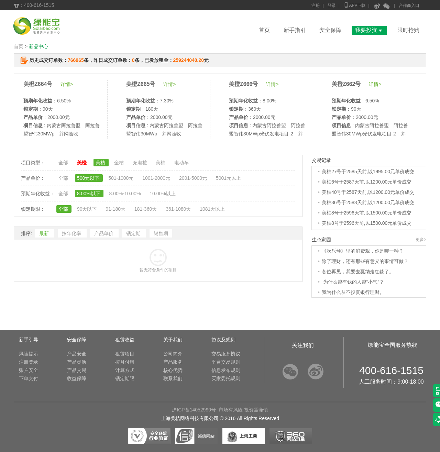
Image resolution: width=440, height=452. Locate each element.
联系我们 (173, 378)
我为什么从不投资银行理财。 (353, 292)
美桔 (101, 162)
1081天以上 (212, 209)
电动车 (181, 162)
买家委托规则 (225, 378)
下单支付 (28, 378)
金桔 (119, 162)
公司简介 (173, 353)
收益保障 (76, 378)
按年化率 (72, 233)
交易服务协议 (225, 353)
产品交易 (76, 370)
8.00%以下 (89, 193)
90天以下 (87, 209)
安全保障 (330, 30)
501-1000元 (121, 178)
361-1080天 (179, 209)
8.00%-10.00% (125, 193)
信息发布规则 (225, 370)
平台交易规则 (225, 362)
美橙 (82, 162)
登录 (332, 5)
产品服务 (173, 362)
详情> (66, 84)
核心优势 (173, 370)
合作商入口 (409, 5)
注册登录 (28, 362)
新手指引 (295, 30)
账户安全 (28, 370)
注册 (315, 5)
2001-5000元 (193, 178)
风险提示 (28, 353)
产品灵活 (76, 362)
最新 (44, 233)
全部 (63, 162)
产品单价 (104, 233)
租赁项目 (124, 353)
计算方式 (124, 370)
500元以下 (89, 178)
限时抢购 (408, 30)
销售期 (161, 233)
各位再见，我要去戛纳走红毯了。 (358, 271)
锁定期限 (124, 378)
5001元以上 (228, 178)
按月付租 (124, 362)
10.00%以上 (162, 193)
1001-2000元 (157, 178)
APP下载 (354, 5)
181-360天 (146, 209)
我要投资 (369, 30)
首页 (264, 30)
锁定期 (134, 233)
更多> (421, 239)
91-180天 (116, 209)
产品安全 (76, 353)
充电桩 (140, 162)
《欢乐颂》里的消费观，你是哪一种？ (363, 251)
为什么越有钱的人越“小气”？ (353, 282)
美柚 (161, 162)
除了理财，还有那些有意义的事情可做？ (365, 261)
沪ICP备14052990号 (194, 409)
